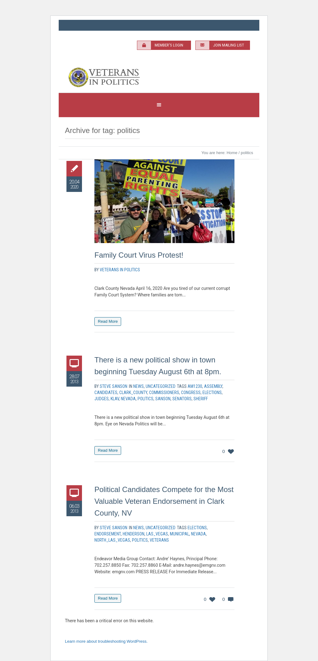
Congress (191, 392)
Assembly (213, 386)
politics (145, 398)
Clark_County (133, 392)
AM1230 (195, 386)
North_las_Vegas (112, 540)
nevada (128, 398)
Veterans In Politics (120, 269)
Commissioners (164, 392)
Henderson (133, 533)
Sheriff (200, 398)
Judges (101, 398)
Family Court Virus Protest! (138, 255)
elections (212, 392)
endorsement (107, 533)
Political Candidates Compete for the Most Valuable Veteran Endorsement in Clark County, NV (164, 501)
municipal (179, 533)
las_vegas (157, 533)
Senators (182, 398)
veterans (159, 540)
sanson (162, 398)
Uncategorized (160, 386)
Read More (108, 321)
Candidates (105, 392)
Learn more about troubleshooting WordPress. (106, 641)
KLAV (115, 398)
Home (232, 152)
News (138, 386)
